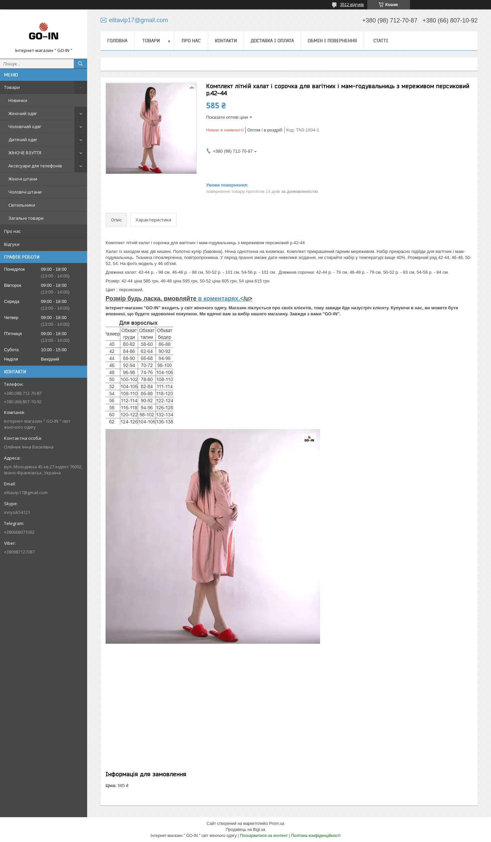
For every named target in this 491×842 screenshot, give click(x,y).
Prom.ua (276, 823)
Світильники (21, 205)
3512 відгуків (352, 4)
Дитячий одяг (22, 140)
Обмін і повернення (332, 40)
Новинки (17, 100)
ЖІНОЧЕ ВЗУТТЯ (24, 153)
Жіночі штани (22, 179)
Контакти (226, 40)
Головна (117, 40)
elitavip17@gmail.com (26, 492)
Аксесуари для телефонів (35, 166)
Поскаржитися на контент (264, 835)
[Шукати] (80, 64)
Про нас (12, 231)
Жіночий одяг (22, 113)
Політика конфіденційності (316, 835)
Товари (12, 87)
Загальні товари (26, 218)
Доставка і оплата (272, 40)
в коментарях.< (220, 298)
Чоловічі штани (25, 192)
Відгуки (11, 244)
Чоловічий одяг (24, 126)
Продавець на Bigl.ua (245, 829)
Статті (380, 40)
